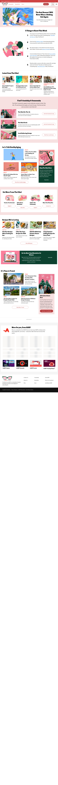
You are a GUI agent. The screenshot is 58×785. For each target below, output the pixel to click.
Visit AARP (47, 377)
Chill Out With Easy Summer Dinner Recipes (35, 233)
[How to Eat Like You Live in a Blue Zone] (36, 83)
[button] (52, 4)
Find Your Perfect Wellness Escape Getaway (28, 299)
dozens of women (46, 49)
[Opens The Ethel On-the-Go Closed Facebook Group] (49, 135)
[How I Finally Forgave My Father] (8, 84)
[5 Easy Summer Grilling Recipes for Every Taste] (49, 231)
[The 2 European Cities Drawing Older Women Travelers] (20, 279)
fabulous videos (39, 41)
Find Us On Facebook (49, 380)
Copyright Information (6, 389)
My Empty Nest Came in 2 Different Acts (21, 86)
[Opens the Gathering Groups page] (49, 113)
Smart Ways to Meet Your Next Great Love (28, 175)
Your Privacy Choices (29, 389)
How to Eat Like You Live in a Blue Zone (35, 86)
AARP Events (33, 368)
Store (23, 4)
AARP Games (6, 368)
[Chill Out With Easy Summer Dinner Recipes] (36, 231)
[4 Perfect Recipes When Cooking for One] (8, 231)
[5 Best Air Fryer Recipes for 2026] (22, 230)
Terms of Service (14, 389)
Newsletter (17, 4)
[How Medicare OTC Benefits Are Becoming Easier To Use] (50, 85)
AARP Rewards (20, 368)
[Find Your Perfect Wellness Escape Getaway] (29, 295)
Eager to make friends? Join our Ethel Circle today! (10, 1)
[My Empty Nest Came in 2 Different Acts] (22, 83)
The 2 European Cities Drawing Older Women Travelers (30, 277)
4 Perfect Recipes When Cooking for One (7, 233)
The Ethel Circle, (41, 66)
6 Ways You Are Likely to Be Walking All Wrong (30, 153)
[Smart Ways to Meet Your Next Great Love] (29, 170)
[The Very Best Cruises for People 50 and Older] (11, 295)
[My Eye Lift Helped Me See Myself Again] (11, 170)
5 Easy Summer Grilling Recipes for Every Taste (49, 233)
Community (10, 4)
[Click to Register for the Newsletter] (50, 257)
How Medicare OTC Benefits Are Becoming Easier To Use (50, 88)
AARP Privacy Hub (21, 389)
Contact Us (26, 377)
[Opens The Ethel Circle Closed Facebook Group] (49, 124)
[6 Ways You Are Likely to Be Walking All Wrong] (20, 154)
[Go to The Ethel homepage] (3, 4)
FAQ (24, 382)
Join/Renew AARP (48, 382)
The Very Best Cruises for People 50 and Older (10, 299)
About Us (25, 380)
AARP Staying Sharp (49, 368)
